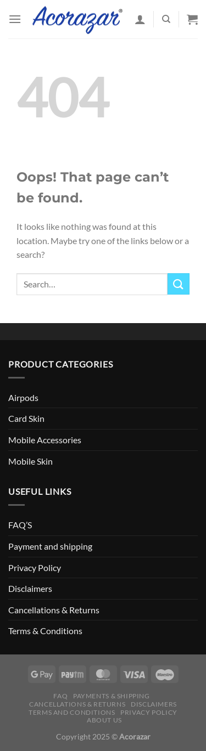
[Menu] (14, 18)
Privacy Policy (34, 567)
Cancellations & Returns (53, 610)
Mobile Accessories (44, 439)
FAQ (60, 696)
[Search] (166, 19)
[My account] (140, 19)
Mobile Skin (30, 461)
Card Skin (26, 418)
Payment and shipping (50, 546)
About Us (104, 720)
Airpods (23, 397)
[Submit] (179, 284)
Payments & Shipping (111, 696)
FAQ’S (20, 525)
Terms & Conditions (45, 630)
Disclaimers (30, 588)
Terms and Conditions (72, 712)
